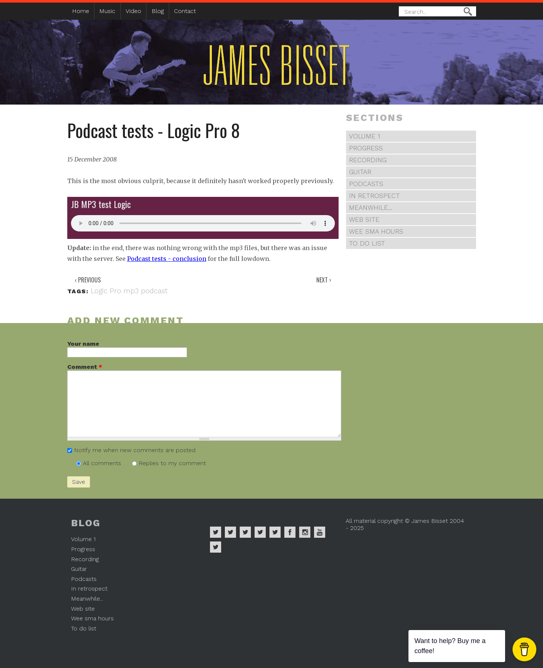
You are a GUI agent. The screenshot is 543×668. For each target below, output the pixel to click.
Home (80, 11)
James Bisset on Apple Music (230, 532)
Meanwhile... (370, 207)
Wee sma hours (376, 231)
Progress (366, 148)
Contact (185, 11)
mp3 (131, 291)
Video (133, 11)
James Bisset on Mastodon (215, 547)
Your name (83, 343)
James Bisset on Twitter (275, 532)
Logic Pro (106, 291)
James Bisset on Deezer (245, 532)
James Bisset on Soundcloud (260, 532)
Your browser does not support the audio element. (203, 223)
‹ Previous (88, 279)
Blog (158, 11)
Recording (368, 160)
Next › (323, 279)
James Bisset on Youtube (319, 532)
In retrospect (374, 195)
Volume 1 (364, 136)
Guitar (360, 172)
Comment (84, 366)
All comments (103, 463)
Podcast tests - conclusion (166, 258)
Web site (364, 219)
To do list (367, 243)
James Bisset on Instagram (304, 532)
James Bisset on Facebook (289, 532)
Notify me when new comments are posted (134, 450)
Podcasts (366, 184)
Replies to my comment (172, 463)
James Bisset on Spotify (215, 532)
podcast (154, 291)
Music (107, 11)
